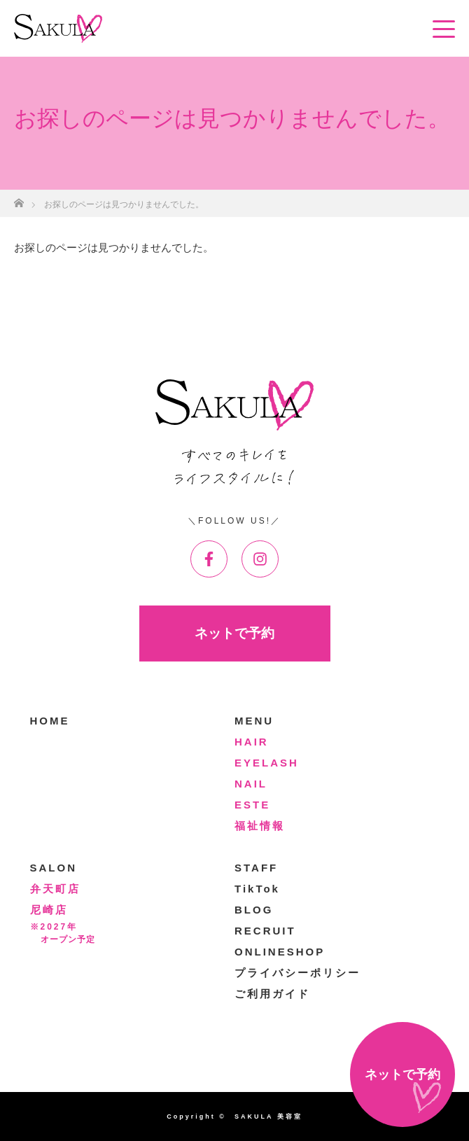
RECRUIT (265, 931)
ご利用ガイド (272, 994)
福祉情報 (259, 826)
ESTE (252, 805)
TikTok (257, 889)
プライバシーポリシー (297, 973)
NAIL (250, 784)
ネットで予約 (234, 633)
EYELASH (266, 763)
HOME (50, 721)
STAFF (256, 868)
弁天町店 (55, 889)
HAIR (251, 742)
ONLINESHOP (279, 952)
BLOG (253, 910)
